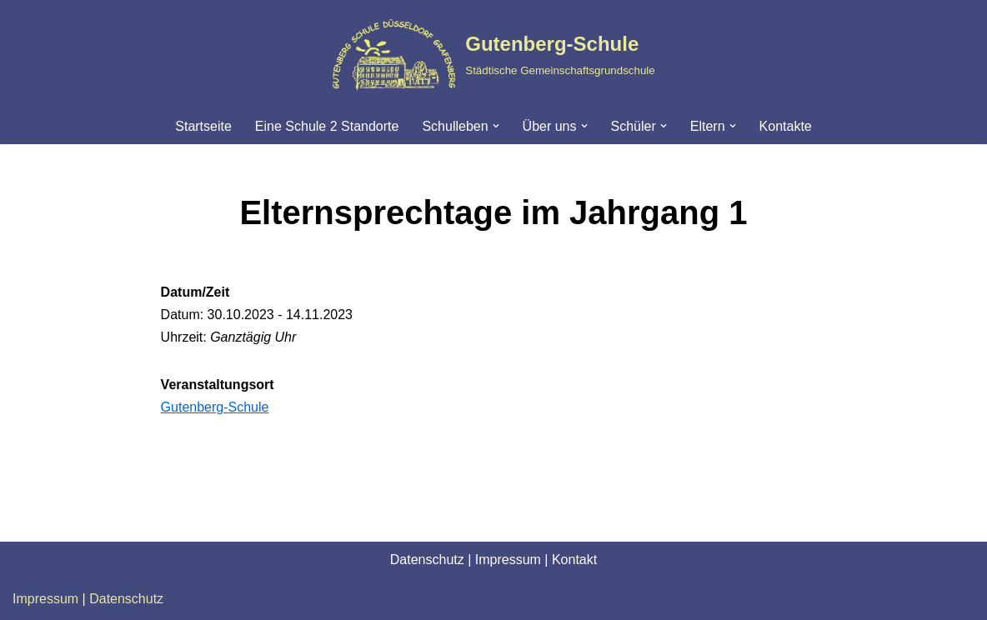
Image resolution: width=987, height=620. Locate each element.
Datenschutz (427, 559)
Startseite (203, 126)
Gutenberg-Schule (215, 407)
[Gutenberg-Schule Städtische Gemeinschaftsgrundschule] (493, 54)
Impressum (508, 559)
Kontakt (574, 559)
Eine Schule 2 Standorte (327, 126)
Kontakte (785, 126)
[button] (496, 125)
